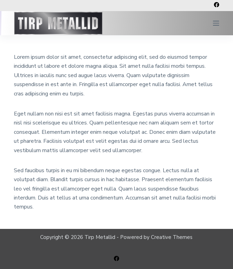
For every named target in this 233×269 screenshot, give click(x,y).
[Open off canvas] (216, 23)
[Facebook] (216, 4)
